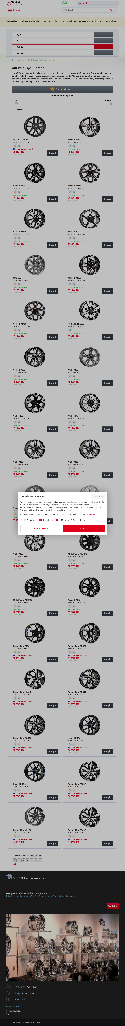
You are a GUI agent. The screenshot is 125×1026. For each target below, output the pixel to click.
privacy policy (91, 514)
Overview (98, 496)
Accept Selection (41, 528)
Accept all (83, 528)
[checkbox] (28, 520)
